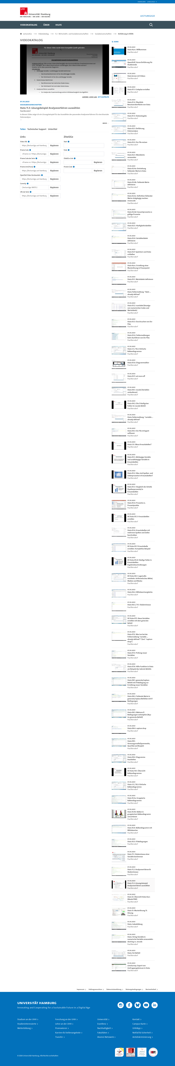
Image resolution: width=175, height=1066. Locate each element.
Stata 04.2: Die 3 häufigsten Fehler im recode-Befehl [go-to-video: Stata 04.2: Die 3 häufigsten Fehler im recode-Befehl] (138, 404)
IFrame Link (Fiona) (27, 167)
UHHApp (136, 1028)
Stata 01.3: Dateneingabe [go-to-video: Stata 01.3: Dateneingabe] (137, 116)
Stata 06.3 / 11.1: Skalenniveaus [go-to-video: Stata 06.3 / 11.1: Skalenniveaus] (139, 605)
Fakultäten (102, 1032)
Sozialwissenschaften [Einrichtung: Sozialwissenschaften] (31, 104)
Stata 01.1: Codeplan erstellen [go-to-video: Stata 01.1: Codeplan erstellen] (138, 89)
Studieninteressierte (26, 1023)
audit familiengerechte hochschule (119, 1051)
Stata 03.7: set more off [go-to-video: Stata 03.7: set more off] (136, 376)
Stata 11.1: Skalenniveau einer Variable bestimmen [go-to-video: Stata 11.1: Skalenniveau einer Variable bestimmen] (138, 855)
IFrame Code (25, 150)
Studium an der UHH (26, 1019)
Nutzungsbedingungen (133, 989)
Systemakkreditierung (153, 1049)
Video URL (24, 141)
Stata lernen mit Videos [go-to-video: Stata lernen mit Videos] (136, 76)
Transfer (59, 1037)
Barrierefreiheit (151, 989)
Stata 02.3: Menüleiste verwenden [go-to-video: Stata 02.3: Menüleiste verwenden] (136, 156)
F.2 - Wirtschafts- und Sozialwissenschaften (71, 34)
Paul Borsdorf (25, 111)
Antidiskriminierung (141, 1037)
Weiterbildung (24, 1028)
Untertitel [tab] (52, 129)
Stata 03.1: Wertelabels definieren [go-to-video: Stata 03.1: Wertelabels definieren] (140, 279)
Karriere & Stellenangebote (68, 1032)
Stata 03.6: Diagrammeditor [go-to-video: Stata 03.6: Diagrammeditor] (138, 362)
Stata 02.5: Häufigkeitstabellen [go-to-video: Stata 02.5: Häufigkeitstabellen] (139, 225)
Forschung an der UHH (65, 1019)
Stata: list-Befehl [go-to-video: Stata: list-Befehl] (133, 953)
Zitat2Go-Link (69, 158)
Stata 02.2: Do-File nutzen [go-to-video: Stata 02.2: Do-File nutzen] (137, 142)
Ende (66, 150)
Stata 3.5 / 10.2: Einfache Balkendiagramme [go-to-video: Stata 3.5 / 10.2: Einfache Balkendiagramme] (136, 350)
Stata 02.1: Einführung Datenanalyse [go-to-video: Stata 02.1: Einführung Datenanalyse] (135, 129)
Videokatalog (43, 34)
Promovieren (61, 1028)
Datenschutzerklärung (113, 989)
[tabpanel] (64, 166)
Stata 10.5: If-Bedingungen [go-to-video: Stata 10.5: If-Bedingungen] (137, 841)
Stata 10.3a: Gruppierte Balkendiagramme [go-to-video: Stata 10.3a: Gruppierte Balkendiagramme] (136, 799)
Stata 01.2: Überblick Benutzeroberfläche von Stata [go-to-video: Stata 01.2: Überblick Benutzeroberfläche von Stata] (138, 103)
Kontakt (136, 1019)
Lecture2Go (27, 34)
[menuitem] (28, 25)
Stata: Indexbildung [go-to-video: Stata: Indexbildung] (135, 924)
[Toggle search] (151, 25)
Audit (128, 1049)
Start (66, 141)
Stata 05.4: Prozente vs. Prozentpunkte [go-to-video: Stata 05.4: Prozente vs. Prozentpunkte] (136, 504)
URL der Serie (25, 192)
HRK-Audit (141, 1049)
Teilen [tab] (23, 129)
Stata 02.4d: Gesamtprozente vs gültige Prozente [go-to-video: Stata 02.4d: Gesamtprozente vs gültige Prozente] (139, 213)
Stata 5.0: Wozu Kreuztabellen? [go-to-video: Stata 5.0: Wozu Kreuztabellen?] (139, 444)
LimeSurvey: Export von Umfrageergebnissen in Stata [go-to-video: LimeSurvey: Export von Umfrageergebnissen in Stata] (138, 966)
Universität (102, 1019)
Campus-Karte (139, 1023)
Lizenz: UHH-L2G (89, 96)
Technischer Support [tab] (36, 129)
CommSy (24, 183)
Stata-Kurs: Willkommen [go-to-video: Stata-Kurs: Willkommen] (136, 49)
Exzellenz (101, 1023)
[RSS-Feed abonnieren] (112, 42)
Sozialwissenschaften (103, 34)
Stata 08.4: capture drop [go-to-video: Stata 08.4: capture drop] (136, 728)
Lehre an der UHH (63, 1023)
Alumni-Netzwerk (105, 1037)
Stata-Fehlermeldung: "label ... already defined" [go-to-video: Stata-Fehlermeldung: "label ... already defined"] (139, 293)
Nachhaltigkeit (104, 1028)
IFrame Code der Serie (28, 158)
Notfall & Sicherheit (141, 1032)
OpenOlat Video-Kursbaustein (31, 175)
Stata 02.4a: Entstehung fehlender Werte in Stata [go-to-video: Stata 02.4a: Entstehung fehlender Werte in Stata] (136, 169)
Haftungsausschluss (95, 989)
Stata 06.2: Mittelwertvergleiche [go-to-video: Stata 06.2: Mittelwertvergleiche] (139, 592)
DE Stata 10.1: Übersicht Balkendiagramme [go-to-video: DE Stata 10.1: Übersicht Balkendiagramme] (136, 772)
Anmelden (142, 1)
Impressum (80, 989)
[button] (151, 1)
